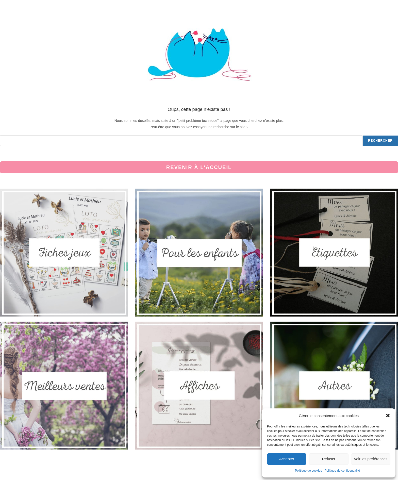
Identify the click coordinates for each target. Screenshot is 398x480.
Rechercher (380, 140)
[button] (387, 415)
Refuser (329, 459)
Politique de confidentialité (342, 470)
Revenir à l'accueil (199, 167)
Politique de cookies (308, 470)
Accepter (286, 459)
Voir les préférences (371, 459)
